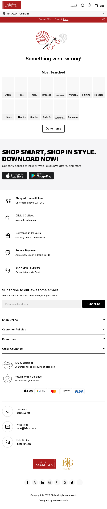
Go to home (53, 128)
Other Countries (12, 348)
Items (65, 19)
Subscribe (94, 304)
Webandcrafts (60, 500)
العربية (73, 5)
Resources (9, 339)
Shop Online (10, 320)
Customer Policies (14, 329)
